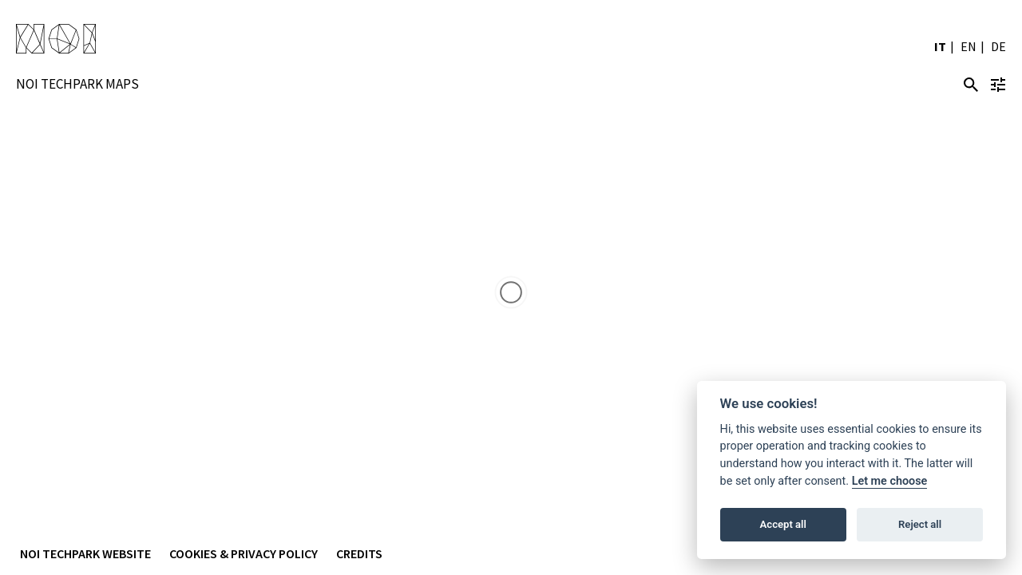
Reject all (919, 524)
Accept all (783, 524)
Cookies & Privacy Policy (243, 553)
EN (968, 46)
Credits (359, 553)
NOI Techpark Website (85, 553)
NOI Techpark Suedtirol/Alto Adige (56, 40)
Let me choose (890, 481)
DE (998, 46)
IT (940, 46)
